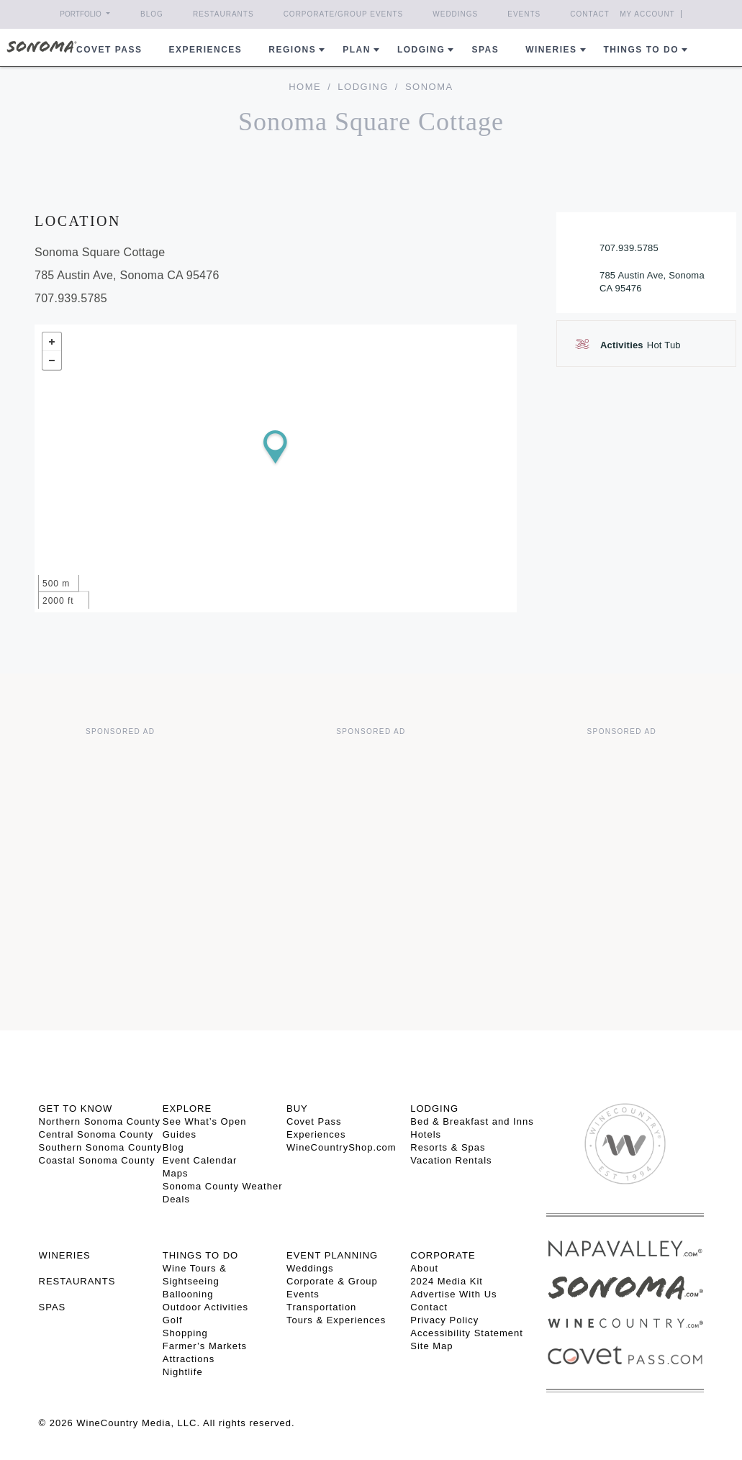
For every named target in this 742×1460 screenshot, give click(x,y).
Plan (357, 50)
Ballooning (188, 1294)
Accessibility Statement (466, 1333)
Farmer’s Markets (205, 1346)
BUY (297, 1108)
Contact (590, 14)
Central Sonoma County (96, 1134)
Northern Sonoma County (99, 1121)
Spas (485, 50)
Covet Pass (313, 1121)
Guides (179, 1134)
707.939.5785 (629, 247)
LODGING (434, 1108)
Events (523, 14)
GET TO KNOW (76, 1108)
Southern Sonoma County (101, 1147)
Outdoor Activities (205, 1307)
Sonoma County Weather (223, 1186)
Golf (173, 1320)
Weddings (455, 14)
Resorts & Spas (447, 1147)
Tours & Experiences (336, 1320)
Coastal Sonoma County (97, 1160)
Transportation (321, 1307)
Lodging (421, 50)
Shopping (185, 1333)
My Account (647, 14)
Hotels (425, 1134)
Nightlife (183, 1371)
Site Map (431, 1346)
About (424, 1268)
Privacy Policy (444, 1320)
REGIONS (292, 50)
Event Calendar (200, 1160)
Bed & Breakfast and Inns (471, 1121)
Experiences (206, 50)
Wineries (550, 50)
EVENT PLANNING (332, 1255)
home (305, 86)
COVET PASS (109, 50)
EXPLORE (187, 1108)
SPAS (52, 1307)
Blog (151, 14)
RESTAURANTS (77, 1281)
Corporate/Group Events (344, 14)
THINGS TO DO (200, 1255)
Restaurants (223, 14)
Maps (176, 1173)
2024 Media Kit (446, 1281)
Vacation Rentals (451, 1160)
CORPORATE (442, 1255)
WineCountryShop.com (341, 1147)
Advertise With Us (453, 1294)
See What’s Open (205, 1121)
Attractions (188, 1359)
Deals (176, 1199)
